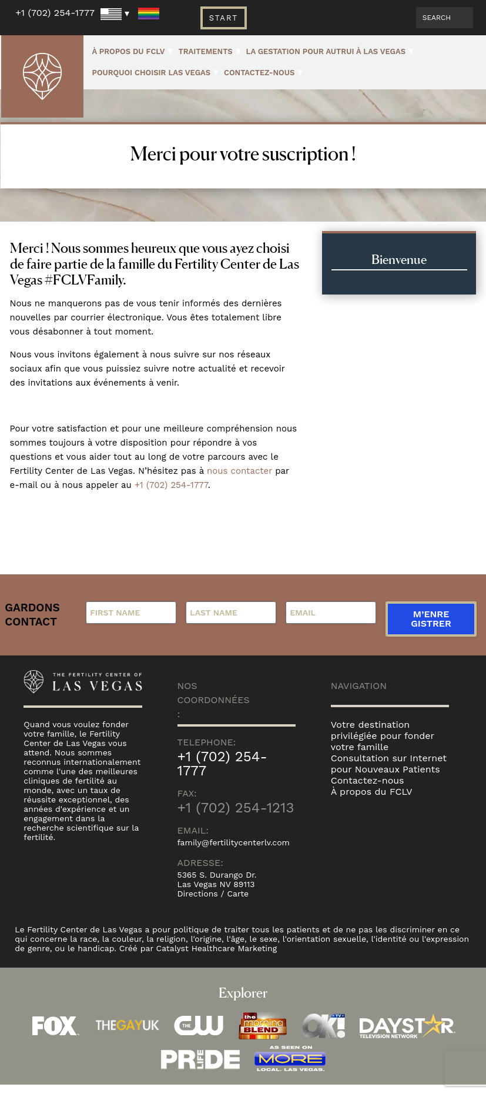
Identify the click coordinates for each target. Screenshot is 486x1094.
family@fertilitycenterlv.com (233, 852)
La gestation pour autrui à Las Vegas (325, 51)
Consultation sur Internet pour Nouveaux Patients (389, 773)
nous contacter (239, 471)
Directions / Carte (213, 903)
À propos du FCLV (128, 51)
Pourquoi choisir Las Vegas (151, 72)
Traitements (205, 51)
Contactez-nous (259, 72)
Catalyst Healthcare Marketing (216, 957)
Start (223, 18)
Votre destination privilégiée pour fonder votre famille (382, 745)
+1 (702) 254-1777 (55, 12)
